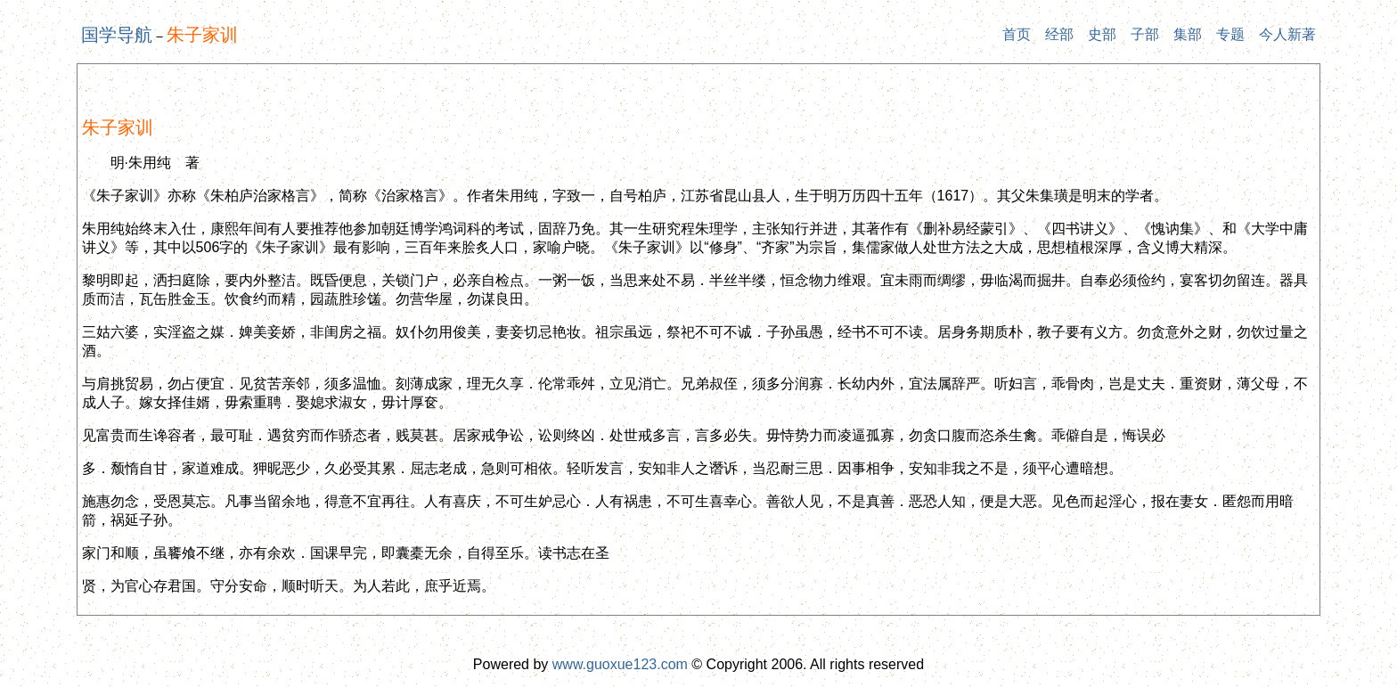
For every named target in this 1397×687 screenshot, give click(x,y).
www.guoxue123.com (620, 664)
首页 (1016, 34)
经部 (1059, 34)
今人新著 (1287, 34)
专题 (1230, 34)
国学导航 (116, 35)
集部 (1187, 34)
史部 (1102, 34)
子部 (1145, 34)
